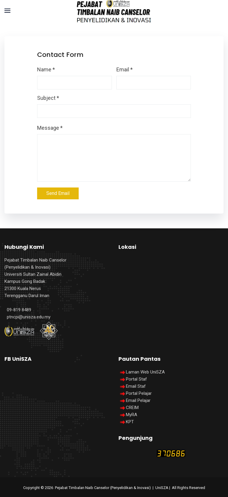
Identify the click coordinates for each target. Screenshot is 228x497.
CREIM (132, 407)
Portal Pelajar (139, 393)
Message (50, 128)
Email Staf (136, 386)
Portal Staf (136, 379)
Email (124, 69)
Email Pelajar (138, 400)
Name (46, 69)
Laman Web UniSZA (141, 372)
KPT (130, 421)
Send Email (57, 193)
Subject (48, 98)
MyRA (131, 414)
